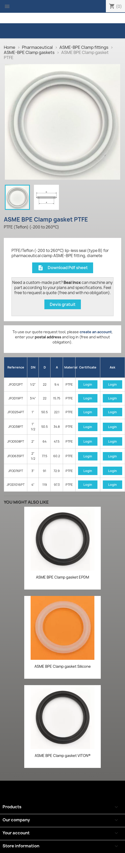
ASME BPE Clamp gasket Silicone (62, 666)
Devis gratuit (63, 304)
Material (70, 367)
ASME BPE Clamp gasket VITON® (63, 755)
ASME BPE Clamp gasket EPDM (62, 577)
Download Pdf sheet (63, 268)
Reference (15, 367)
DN (33, 367)
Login (87, 384)
